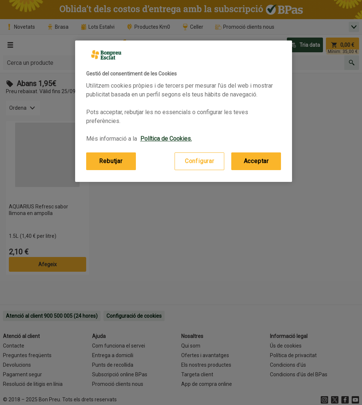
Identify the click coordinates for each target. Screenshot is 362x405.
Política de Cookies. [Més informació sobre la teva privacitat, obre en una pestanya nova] (166, 138)
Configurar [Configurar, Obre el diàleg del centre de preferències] (199, 161)
